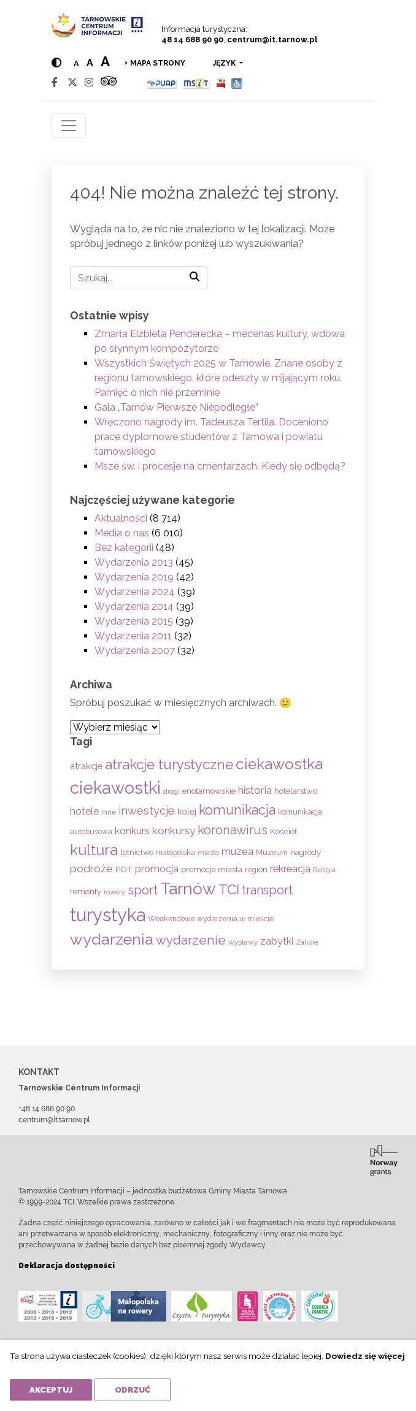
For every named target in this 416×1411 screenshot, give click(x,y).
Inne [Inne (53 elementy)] (108, 812)
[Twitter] (72, 82)
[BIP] (220, 82)
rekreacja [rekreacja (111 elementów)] (290, 869)
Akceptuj (50, 1389)
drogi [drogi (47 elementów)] (171, 791)
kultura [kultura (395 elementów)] (94, 850)
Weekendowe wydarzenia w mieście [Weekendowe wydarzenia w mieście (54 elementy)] (211, 919)
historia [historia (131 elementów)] (255, 790)
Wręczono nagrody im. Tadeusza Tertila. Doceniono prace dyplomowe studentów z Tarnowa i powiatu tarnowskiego (211, 436)
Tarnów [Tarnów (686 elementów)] (188, 888)
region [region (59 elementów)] (256, 869)
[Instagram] (89, 82)
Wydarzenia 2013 (133, 562)
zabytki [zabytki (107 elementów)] (276, 941)
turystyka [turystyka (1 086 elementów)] (107, 915)
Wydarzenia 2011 (133, 636)
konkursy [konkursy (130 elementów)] (173, 830)
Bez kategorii (123, 547)
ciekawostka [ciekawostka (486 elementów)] (279, 764)
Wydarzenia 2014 (134, 606)
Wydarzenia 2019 (134, 577)
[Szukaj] (138, 277)
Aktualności (120, 518)
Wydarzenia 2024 (134, 592)
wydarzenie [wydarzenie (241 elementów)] (191, 940)
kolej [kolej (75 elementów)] (186, 811)
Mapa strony (157, 63)
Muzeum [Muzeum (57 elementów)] (272, 852)
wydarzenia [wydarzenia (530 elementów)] (111, 939)
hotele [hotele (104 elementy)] (84, 811)
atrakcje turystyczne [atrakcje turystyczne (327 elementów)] (169, 764)
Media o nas (121, 533)
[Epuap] (161, 82)
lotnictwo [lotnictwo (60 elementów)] (136, 852)
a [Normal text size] (76, 63)
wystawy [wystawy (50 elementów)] (243, 942)
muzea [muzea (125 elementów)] (237, 851)
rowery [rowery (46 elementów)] (114, 892)
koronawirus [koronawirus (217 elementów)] (233, 830)
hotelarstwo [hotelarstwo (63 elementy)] (295, 791)
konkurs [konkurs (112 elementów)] (132, 831)
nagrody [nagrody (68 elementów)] (305, 852)
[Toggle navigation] (69, 125)
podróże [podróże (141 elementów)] (91, 868)
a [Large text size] (105, 61)
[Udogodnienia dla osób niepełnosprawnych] (237, 82)
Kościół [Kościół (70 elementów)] (283, 831)
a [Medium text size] (90, 63)
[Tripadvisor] (109, 82)
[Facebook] (55, 82)
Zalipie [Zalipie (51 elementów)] (307, 942)
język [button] (225, 63)
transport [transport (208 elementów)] (267, 890)
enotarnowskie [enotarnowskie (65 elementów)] (209, 791)
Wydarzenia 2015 (133, 621)
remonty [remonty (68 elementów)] (85, 891)
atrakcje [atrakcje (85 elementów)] (86, 766)
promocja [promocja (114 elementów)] (157, 869)
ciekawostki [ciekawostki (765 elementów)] (115, 787)
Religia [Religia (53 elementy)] (324, 869)
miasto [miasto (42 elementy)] (208, 852)
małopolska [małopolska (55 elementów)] (175, 852)
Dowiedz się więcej (365, 1356)
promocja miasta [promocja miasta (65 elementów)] (211, 869)
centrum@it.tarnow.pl (272, 39)
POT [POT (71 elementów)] (124, 869)
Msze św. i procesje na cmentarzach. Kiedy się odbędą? (219, 466)
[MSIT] (196, 82)
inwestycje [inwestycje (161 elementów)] (146, 810)
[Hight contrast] (56, 63)
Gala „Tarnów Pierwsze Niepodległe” (176, 407)
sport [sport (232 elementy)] (143, 890)
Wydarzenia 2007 (134, 650)
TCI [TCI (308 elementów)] (228, 889)
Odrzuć (132, 1389)
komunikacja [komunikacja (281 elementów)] (237, 810)
